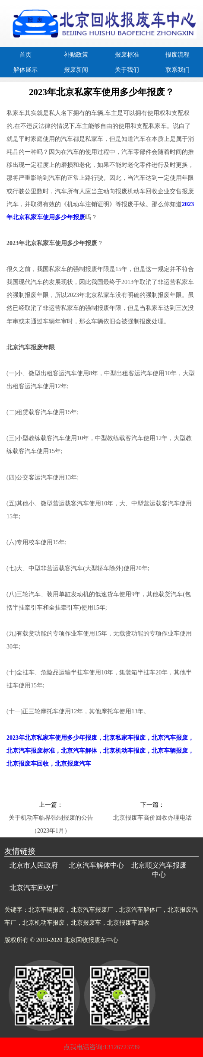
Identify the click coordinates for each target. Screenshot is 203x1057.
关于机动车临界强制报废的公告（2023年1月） (51, 819)
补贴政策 (76, 54)
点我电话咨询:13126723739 (101, 1047)
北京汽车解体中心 (96, 865)
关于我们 (127, 70)
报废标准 (127, 54)
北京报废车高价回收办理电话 (152, 817)
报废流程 (177, 54)
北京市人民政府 (34, 865)
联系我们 (177, 70)
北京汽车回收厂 (34, 887)
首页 (25, 54)
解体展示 (25, 70)
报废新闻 (76, 70)
